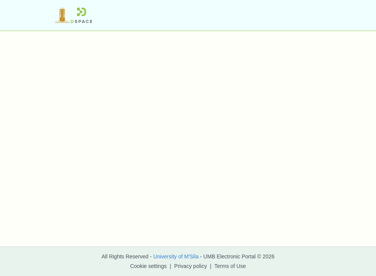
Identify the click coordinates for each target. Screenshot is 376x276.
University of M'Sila (176, 256)
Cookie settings (148, 266)
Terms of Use (230, 266)
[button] (73, 15)
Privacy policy (190, 266)
